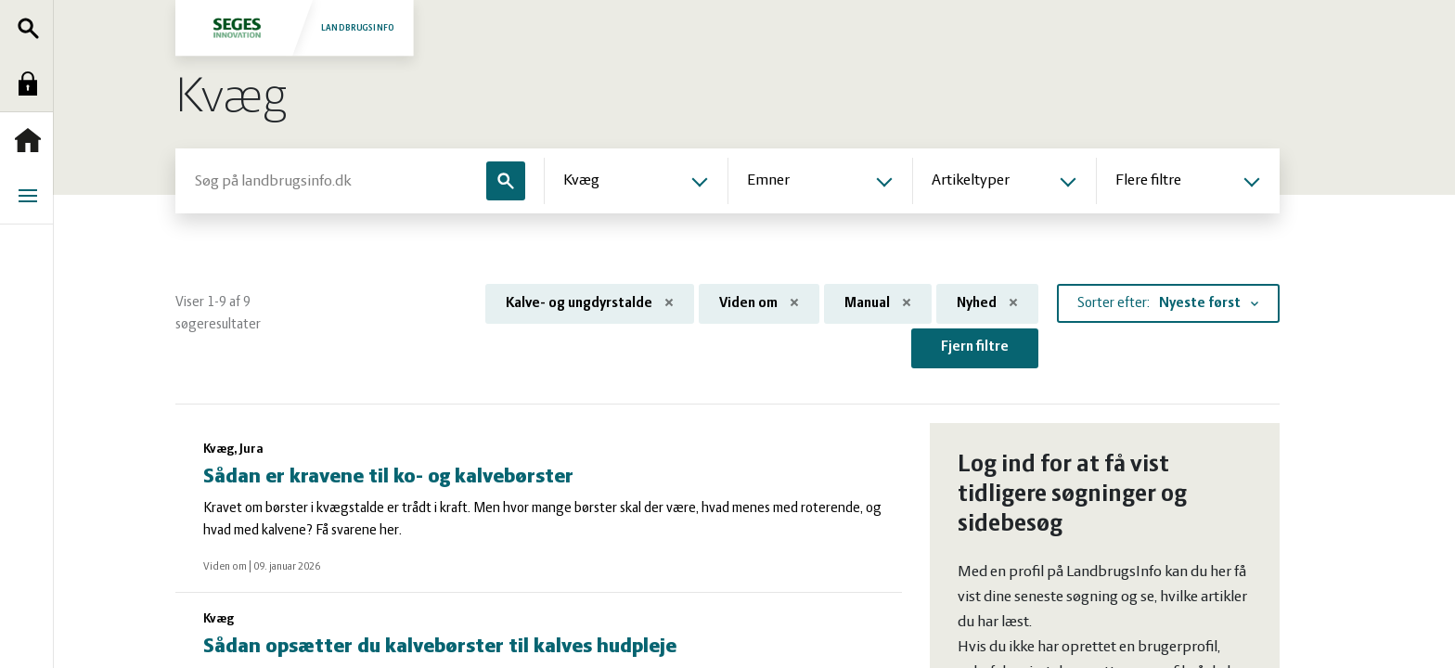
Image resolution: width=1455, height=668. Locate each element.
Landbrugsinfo (294, 27)
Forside (32, 140)
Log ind (32, 83)
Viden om (759, 303)
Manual (877, 303)
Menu (32, 196)
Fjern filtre (975, 347)
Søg (32, 28)
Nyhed (987, 303)
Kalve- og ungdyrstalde (590, 303)
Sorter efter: (1113, 303)
